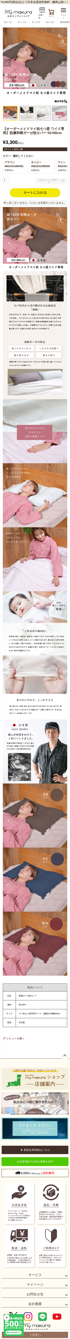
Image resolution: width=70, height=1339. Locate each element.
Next (62, 63)
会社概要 (35, 1304)
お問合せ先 (35, 1294)
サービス (35, 1275)
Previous (7, 63)
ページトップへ (65, 1056)
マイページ (35, 1284)
